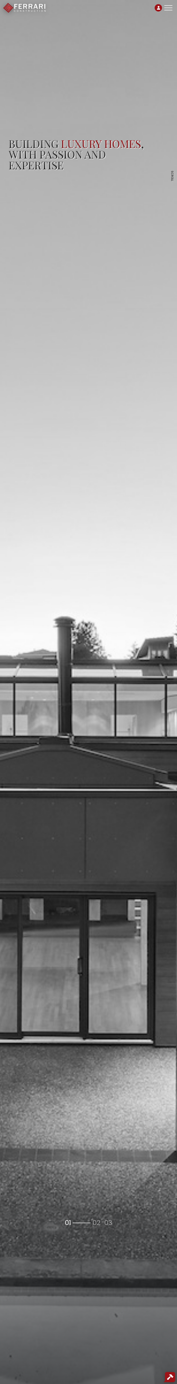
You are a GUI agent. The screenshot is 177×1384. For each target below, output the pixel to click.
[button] (77, 1223)
